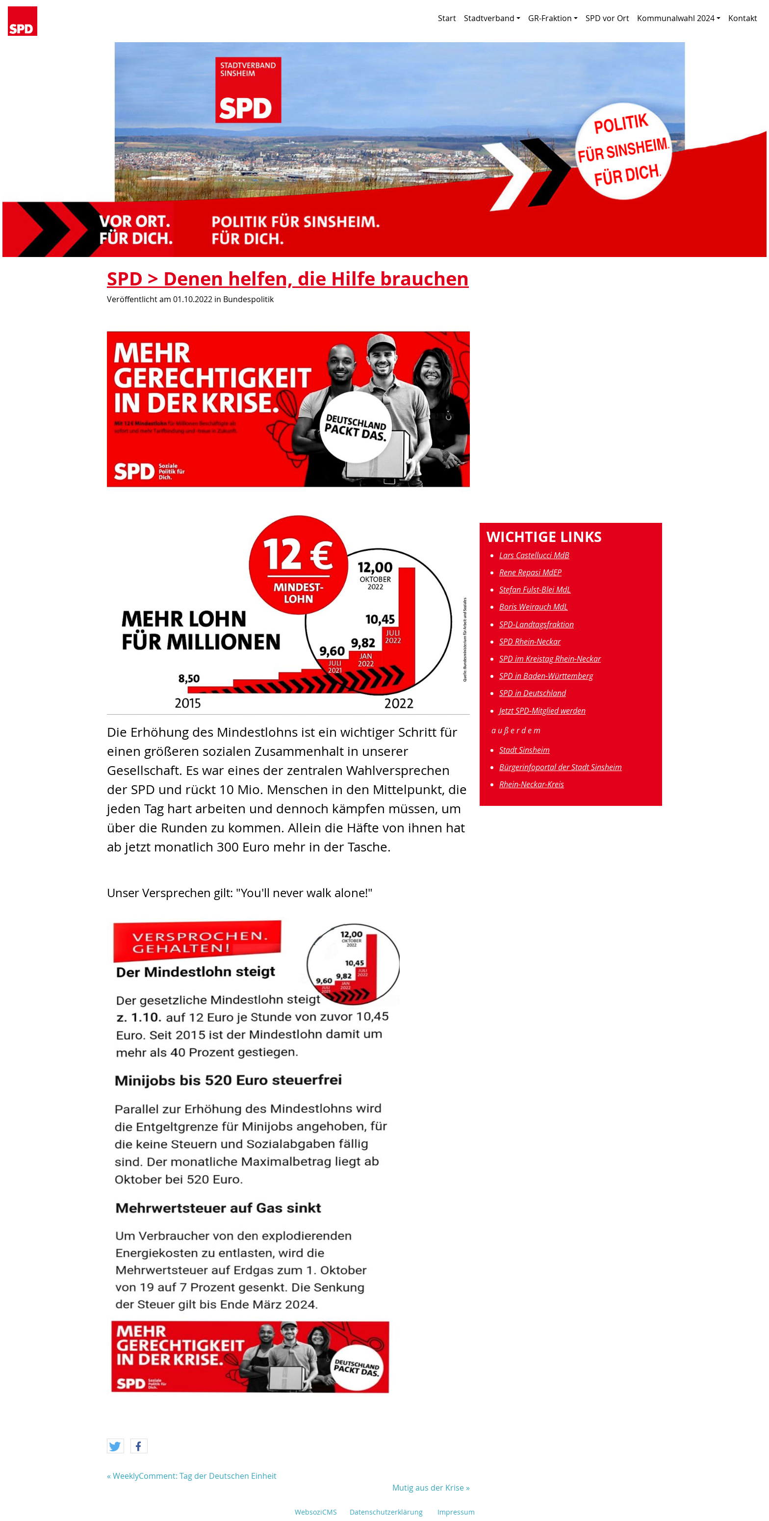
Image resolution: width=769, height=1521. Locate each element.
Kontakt (742, 18)
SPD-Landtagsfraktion (536, 624)
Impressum (456, 1512)
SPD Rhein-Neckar (530, 641)
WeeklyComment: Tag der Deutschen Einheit (195, 1475)
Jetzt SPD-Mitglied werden (542, 710)
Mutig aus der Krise (428, 1487)
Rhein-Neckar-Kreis (531, 784)
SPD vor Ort (607, 18)
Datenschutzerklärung (386, 1512)
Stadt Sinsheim (524, 750)
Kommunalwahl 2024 (678, 18)
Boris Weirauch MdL (533, 606)
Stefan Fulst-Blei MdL (535, 589)
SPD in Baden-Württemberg (546, 675)
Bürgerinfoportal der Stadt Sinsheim (560, 767)
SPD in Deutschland (532, 693)
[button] (115, 1446)
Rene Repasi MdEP (530, 572)
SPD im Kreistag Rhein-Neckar (550, 658)
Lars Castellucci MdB (534, 555)
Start (447, 18)
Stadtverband (492, 18)
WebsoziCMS (316, 1512)
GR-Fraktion (553, 18)
